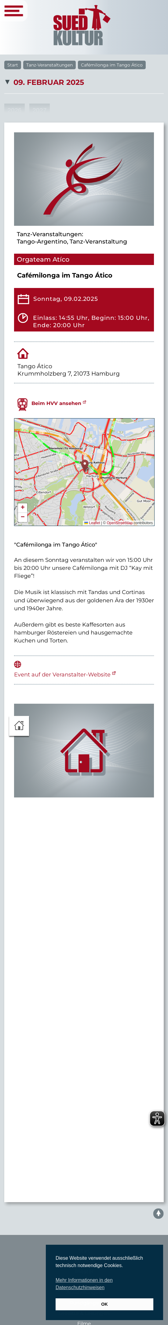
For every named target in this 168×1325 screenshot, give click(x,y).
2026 (14, 110)
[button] (85, 466)
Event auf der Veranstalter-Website (62, 674)
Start (12, 65)
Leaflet (92, 523)
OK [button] (104, 1304)
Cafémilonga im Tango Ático (112, 65)
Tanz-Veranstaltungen (49, 65)
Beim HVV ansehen (56, 403)
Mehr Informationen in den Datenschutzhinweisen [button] (84, 1284)
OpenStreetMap (120, 523)
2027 (39, 110)
